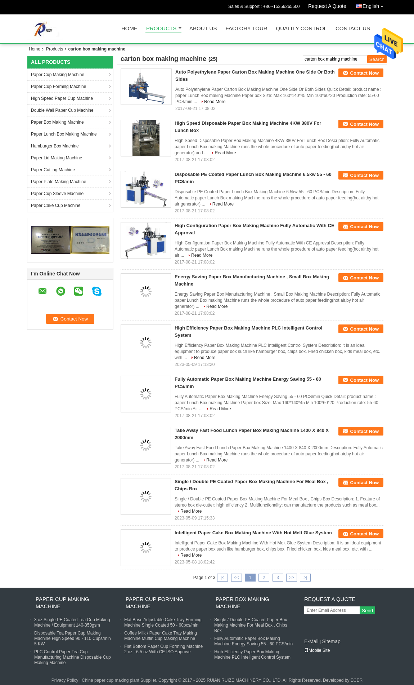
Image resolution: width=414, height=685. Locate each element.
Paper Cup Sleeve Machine (57, 193)
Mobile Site (317, 650)
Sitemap (331, 641)
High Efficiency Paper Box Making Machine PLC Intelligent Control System (252, 654)
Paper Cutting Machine (53, 169)
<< (236, 577)
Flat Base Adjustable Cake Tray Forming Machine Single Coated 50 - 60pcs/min (163, 622)
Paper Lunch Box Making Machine (64, 134)
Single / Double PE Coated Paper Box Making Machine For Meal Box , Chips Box (250, 625)
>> (291, 577)
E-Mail (311, 641)
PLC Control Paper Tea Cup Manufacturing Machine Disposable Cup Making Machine (72, 657)
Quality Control (301, 28)
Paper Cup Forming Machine (58, 86)
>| (305, 577)
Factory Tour (246, 28)
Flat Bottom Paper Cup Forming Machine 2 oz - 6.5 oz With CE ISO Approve (163, 649)
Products (161, 28)
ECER (357, 680)
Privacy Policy (64, 680)
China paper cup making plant (110, 680)
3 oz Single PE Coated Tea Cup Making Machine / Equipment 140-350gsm (72, 622)
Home (129, 28)
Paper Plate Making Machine (58, 181)
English (375, 5)
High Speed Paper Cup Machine (62, 98)
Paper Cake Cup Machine (55, 205)
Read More (214, 101)
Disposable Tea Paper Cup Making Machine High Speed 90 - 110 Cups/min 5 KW (72, 638)
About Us (203, 28)
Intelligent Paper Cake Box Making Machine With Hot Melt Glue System (253, 532)
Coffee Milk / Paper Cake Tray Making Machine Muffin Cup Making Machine (160, 636)
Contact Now (364, 73)
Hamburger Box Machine (55, 146)
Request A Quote (327, 6)
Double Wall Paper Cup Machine (62, 110)
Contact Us (353, 28)
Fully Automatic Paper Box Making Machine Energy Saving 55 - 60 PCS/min (253, 641)
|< (222, 577)
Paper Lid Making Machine (56, 157)
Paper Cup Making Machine (57, 74)
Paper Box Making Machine (57, 122)
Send (367, 610)
